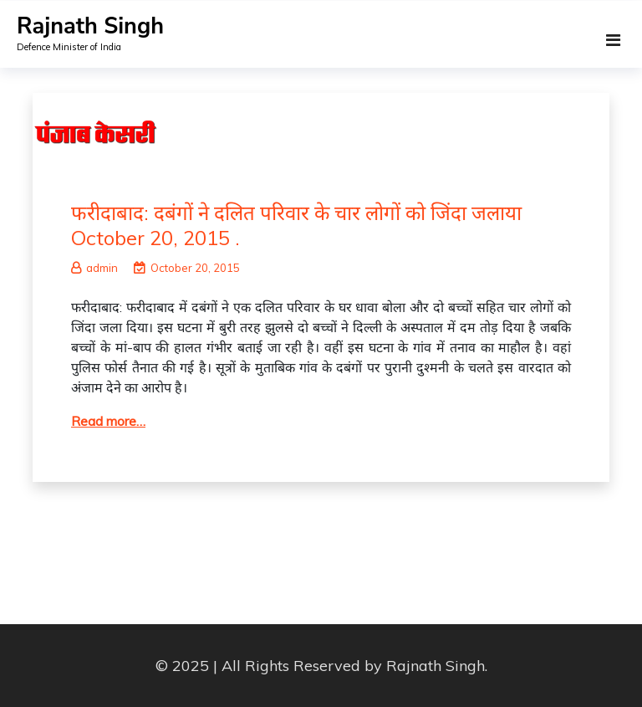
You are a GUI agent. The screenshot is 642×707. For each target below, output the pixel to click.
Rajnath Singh (90, 26)
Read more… (108, 420)
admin (94, 267)
